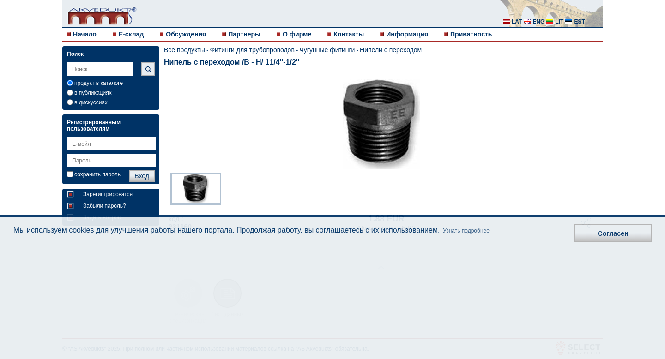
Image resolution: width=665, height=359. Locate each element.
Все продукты (184, 50)
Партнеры (244, 34)
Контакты (348, 34)
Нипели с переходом (391, 50)
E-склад (131, 34)
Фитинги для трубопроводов (252, 50)
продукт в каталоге (98, 83)
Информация (407, 34)
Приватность (471, 34)
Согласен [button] (613, 233)
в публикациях (93, 93)
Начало (85, 34)
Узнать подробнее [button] (466, 230)
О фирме (297, 34)
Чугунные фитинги (327, 50)
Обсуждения (186, 34)
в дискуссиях (91, 102)
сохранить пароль (97, 174)
